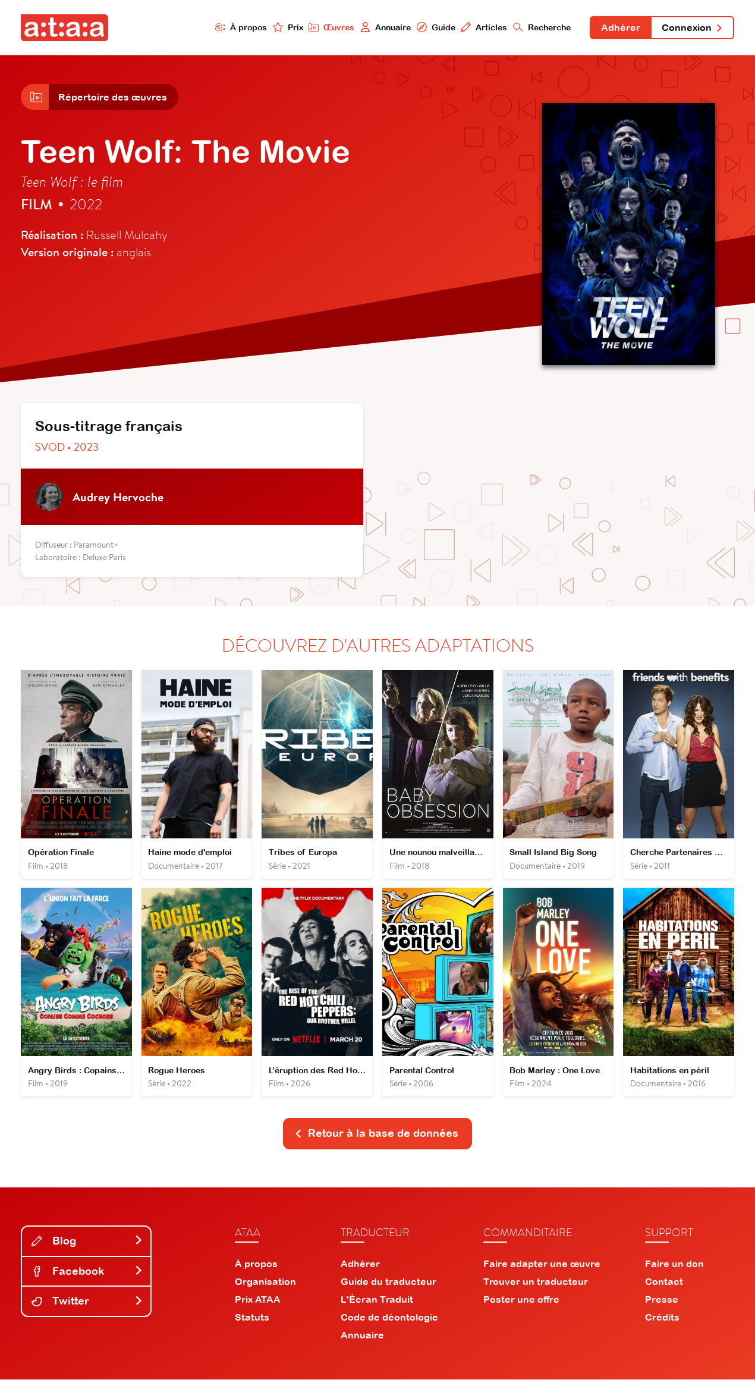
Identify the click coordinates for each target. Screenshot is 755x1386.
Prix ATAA (258, 1305)
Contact (664, 1288)
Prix (283, 28)
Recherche (539, 28)
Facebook (87, 1277)
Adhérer (618, 28)
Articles (480, 28)
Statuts (252, 1323)
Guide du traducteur (388, 1288)
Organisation (265, 1288)
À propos (236, 28)
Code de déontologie (389, 1323)
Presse (661, 1305)
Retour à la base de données (376, 1139)
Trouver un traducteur (535, 1288)
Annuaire (381, 28)
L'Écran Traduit (377, 1305)
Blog (87, 1247)
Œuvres (327, 28)
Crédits (662, 1323)
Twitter (87, 1307)
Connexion (691, 28)
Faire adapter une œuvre (541, 1270)
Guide (432, 28)
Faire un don (674, 1270)
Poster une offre (521, 1305)
